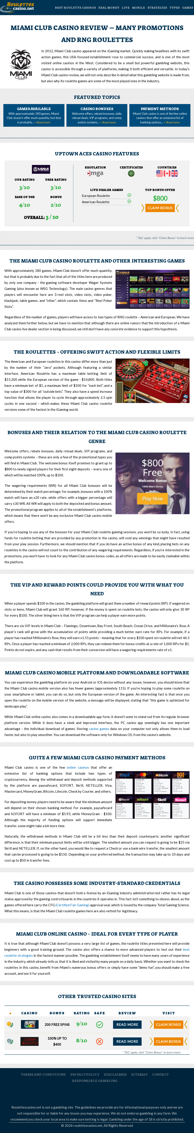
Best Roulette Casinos (75, 8)
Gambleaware (92, 1093)
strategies (157, 8)
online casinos (78, 767)
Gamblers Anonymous (65, 1093)
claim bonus (160, 208)
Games (187, 8)
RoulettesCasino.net (39, 1093)
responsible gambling (95, 1081)
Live (126, 8)
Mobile (138, 8)
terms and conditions (43, 1074)
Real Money (108, 8)
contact (160, 1074)
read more (127, 1025)
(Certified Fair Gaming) (72, 905)
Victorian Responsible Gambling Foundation (152, 1093)
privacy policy (84, 1074)
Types (174, 8)
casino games (99, 729)
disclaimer (115, 1074)
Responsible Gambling (118, 1093)
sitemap (139, 1074)
